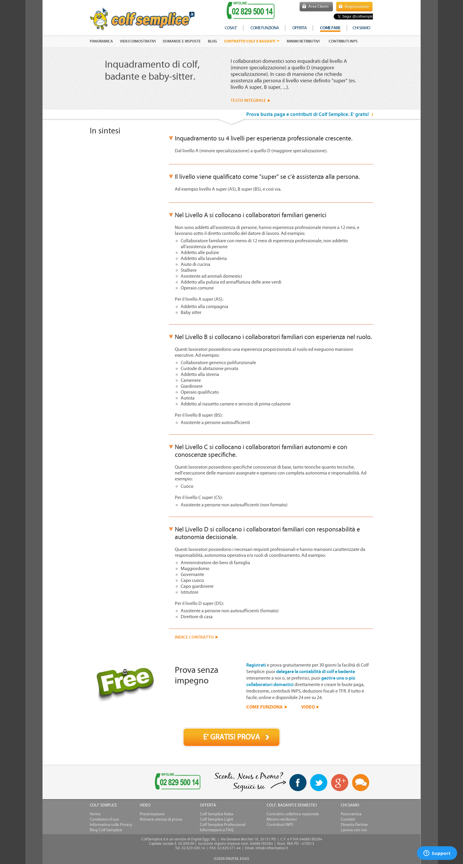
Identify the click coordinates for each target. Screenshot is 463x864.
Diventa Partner (354, 824)
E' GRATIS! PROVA (231, 737)
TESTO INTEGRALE (248, 100)
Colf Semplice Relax (216, 814)
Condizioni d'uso (104, 819)
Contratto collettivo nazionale (293, 814)
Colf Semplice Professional (222, 824)
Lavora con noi (354, 830)
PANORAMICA (101, 41)
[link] (113, 782)
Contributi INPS (343, 41)
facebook (298, 782)
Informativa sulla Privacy (111, 824)
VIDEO (308, 707)
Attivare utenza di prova (161, 819)
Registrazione (357, 6)
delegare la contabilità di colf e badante (315, 671)
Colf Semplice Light (216, 819)
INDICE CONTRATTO (194, 637)
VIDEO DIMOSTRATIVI (138, 41)
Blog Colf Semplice (106, 830)
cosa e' (231, 27)
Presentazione (152, 814)
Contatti (348, 819)
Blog (212, 41)
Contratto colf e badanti (249, 41)
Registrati (256, 665)
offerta (299, 27)
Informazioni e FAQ (217, 830)
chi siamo (361, 27)
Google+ (340, 783)
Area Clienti (318, 6)
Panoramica (351, 814)
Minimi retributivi (303, 41)
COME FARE (330, 27)
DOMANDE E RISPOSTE (182, 41)
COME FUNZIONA (264, 707)
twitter (318, 782)
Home (95, 814)
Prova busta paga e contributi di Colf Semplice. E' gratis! (307, 114)
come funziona (264, 27)
